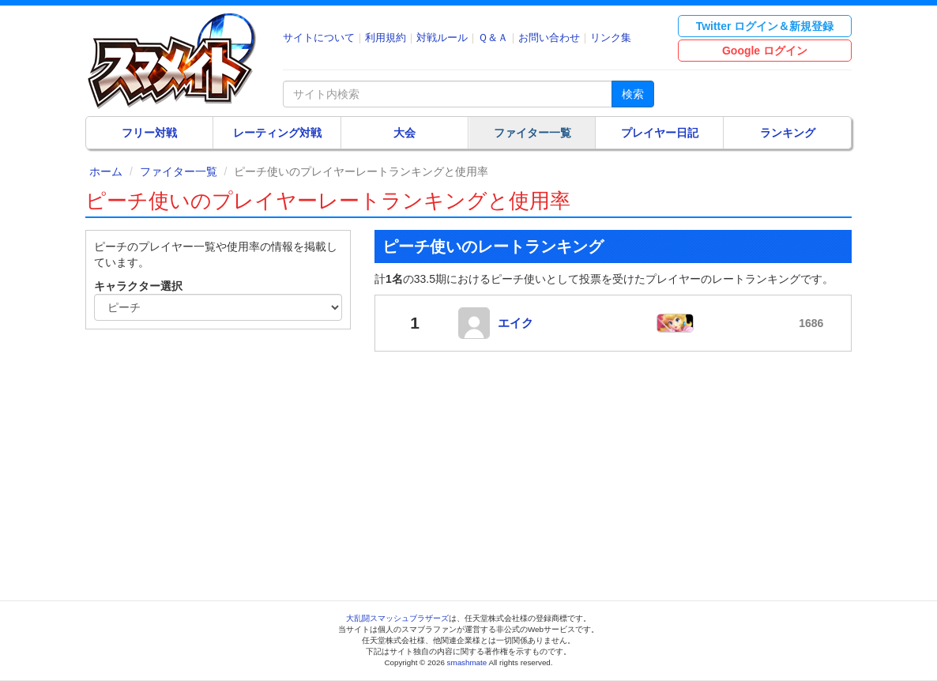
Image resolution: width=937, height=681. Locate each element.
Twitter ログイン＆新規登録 (765, 26)
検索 (633, 94)
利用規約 (385, 37)
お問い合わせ (549, 37)
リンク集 (610, 37)
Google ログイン (764, 50)
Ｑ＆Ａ (493, 37)
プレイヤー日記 (659, 132)
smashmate (467, 662)
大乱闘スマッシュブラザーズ (397, 618)
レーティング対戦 (277, 132)
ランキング (787, 132)
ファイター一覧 (532, 132)
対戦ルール (442, 37)
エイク (515, 322)
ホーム (105, 171)
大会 (404, 132)
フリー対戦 (149, 132)
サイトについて (319, 37)
